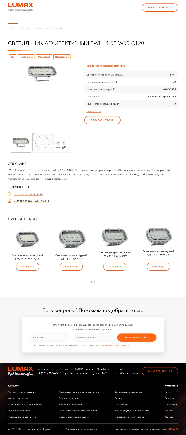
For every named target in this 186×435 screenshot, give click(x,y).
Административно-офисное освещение (79, 391)
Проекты (72, 18)
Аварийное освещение (71, 404)
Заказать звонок (159, 7)
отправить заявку (137, 337)
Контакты (105, 18)
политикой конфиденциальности (115, 345)
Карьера (118, 18)
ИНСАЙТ (172, 429)
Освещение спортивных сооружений (78, 410)
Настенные (26, 56)
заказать (27, 266)
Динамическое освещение (128, 391)
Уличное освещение (18, 398)
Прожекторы (121, 404)
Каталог (13, 18)
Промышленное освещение (22, 416)
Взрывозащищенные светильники (132, 410)
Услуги (60, 18)
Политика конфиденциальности (82, 429)
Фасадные (44, 56)
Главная (12, 28)
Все (12, 56)
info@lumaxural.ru (86, 9)
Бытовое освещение (69, 398)
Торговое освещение (19, 410)
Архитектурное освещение (49, 28)
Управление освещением (37, 18)
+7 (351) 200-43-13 (119, 9)
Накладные (62, 56)
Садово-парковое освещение (74, 416)
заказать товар (102, 120)
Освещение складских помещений (25, 404)
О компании (88, 18)
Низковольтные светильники (129, 416)
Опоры (118, 398)
